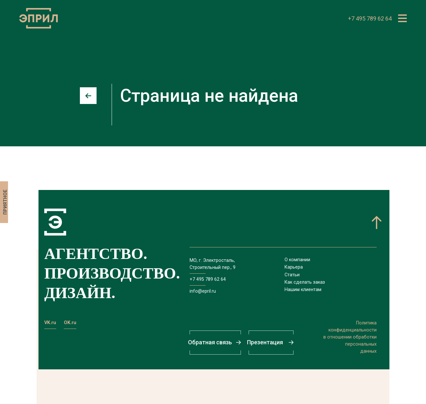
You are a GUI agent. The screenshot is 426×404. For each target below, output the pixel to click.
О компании (297, 259)
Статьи (292, 275)
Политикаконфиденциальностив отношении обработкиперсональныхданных (350, 337)
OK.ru (70, 322)
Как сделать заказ (305, 282)
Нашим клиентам (303, 289)
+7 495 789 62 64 (370, 18)
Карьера (294, 267)
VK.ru (50, 322)
